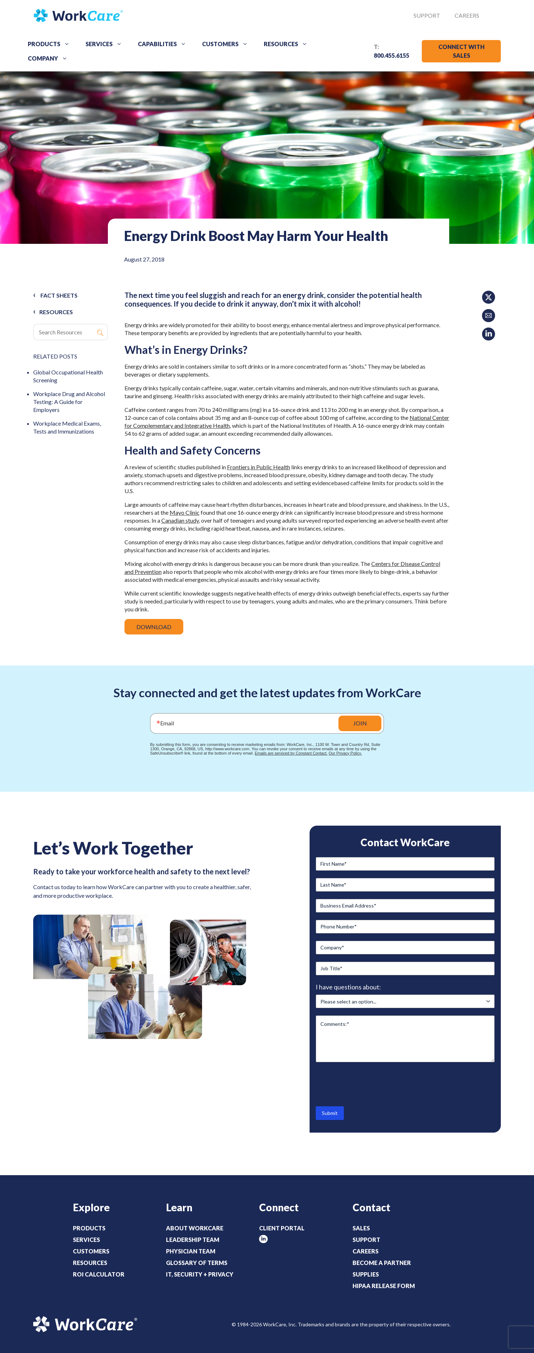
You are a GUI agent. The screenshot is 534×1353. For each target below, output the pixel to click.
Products (51, 44)
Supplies (366, 1274)
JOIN (360, 723)
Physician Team (190, 1251)
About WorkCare (194, 1228)
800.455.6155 (391, 55)
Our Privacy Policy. (345, 753)
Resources (288, 44)
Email (167, 723)
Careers (467, 15)
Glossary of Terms (196, 1262)
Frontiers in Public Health (258, 467)
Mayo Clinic (185, 512)
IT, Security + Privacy (199, 1274)
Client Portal (282, 1228)
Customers (227, 44)
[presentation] (370, 1083)
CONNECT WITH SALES (461, 51)
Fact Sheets (59, 295)
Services (106, 44)
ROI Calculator (98, 1274)
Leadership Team (192, 1239)
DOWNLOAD (153, 626)
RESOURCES (56, 311)
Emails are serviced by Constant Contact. (291, 753)
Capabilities (164, 44)
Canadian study (180, 520)
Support (426, 15)
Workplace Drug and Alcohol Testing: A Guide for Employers (69, 401)
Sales (361, 1228)
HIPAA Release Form (384, 1285)
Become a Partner (382, 1262)
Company (50, 58)
